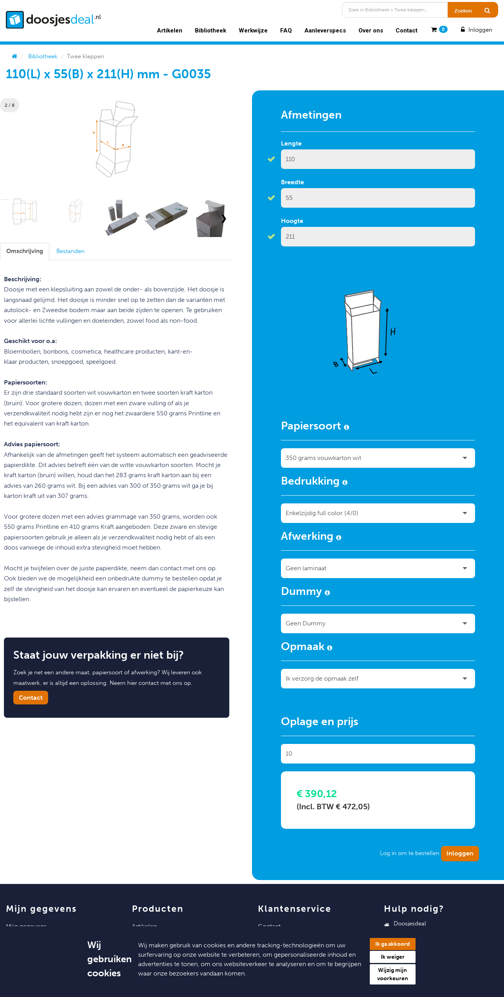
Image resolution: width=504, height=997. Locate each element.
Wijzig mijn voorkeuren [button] (392, 974)
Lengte (291, 143)
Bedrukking (314, 482)
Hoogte (292, 221)
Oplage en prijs (319, 723)
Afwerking (311, 537)
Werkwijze (253, 30)
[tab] (24, 251)
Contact (407, 30)
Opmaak (306, 648)
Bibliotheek (210, 30)
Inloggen (475, 29)
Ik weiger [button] (393, 957)
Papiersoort (315, 427)
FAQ (286, 30)
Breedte (292, 182)
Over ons (370, 30)
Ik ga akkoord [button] (392, 944)
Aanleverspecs (325, 30)
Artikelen (169, 30)
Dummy (305, 592)
